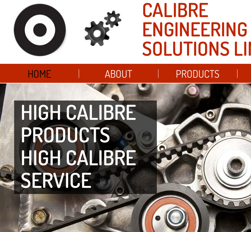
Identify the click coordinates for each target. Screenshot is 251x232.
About (118, 73)
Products (198, 73)
